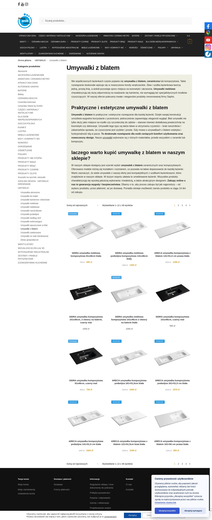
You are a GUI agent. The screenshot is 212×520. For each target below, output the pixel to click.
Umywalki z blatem (29, 229)
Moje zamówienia (26, 489)
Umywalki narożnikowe (31, 210)
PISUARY (22, 154)
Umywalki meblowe (29, 203)
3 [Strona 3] (182, 205)
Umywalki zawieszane (31, 232)
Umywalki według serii (31, 218)
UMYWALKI (40, 60)
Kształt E (22, 127)
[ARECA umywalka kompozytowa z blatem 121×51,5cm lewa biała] (129, 418)
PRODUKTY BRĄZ (27, 166)
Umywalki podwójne (30, 214)
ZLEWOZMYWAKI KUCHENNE (32, 262)
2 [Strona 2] (178, 205)
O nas (129, 484)
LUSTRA (22, 131)
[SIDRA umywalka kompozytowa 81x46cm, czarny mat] (86, 357)
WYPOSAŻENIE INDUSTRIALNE (33, 252)
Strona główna (24, 60)
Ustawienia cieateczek (165, 502)
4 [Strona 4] (186, 205)
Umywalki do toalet (29, 196)
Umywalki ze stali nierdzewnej (34, 236)
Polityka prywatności (100, 492)
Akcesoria (22, 71)
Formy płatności (62, 489)
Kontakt (129, 489)
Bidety (21, 94)
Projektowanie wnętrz (100, 508)
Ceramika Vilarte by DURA (30, 106)
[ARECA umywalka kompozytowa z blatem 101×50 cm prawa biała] (172, 418)
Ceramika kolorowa (27, 102)
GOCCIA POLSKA (26, 123)
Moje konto (23, 484)
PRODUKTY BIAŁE (27, 162)
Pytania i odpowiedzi (100, 498)
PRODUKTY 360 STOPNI (30, 158)
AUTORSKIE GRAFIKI (28, 86)
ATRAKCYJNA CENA (28, 83)
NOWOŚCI (23, 142)
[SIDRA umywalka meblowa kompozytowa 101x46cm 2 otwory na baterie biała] (129, 293)
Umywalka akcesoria (30, 192)
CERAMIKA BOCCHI (27, 98)
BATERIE (22, 90)
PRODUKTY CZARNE (28, 169)
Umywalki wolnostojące (31, 221)
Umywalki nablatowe (30, 207)
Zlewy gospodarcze (30, 240)
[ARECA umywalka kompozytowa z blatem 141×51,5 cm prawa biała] (172, 230)
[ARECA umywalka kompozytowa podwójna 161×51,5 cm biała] (172, 357)
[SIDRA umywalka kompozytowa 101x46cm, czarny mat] (172, 293)
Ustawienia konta (26, 493)
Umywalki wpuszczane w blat (34, 225)
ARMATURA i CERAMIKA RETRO (34, 79)
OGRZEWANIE (25, 146)
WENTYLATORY (25, 244)
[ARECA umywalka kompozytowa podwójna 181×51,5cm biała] (129, 357)
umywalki (107, 137)
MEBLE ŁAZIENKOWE (28, 135)
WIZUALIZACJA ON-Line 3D (31, 248)
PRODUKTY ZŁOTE (27, 173)
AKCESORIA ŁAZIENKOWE (31, 75)
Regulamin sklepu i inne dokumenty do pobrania (102, 486)
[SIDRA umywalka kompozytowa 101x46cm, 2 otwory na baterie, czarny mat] (86, 293)
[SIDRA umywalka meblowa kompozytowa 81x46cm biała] (86, 230)
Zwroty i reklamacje (99, 503)
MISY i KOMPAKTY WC (29, 139)
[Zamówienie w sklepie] (83, 205)
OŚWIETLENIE (25, 150)
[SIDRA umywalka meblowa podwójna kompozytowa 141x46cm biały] (129, 230)
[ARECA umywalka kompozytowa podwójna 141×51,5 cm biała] (86, 418)
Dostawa (58, 484)
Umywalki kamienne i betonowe (35, 199)
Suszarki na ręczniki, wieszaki (31, 177)
